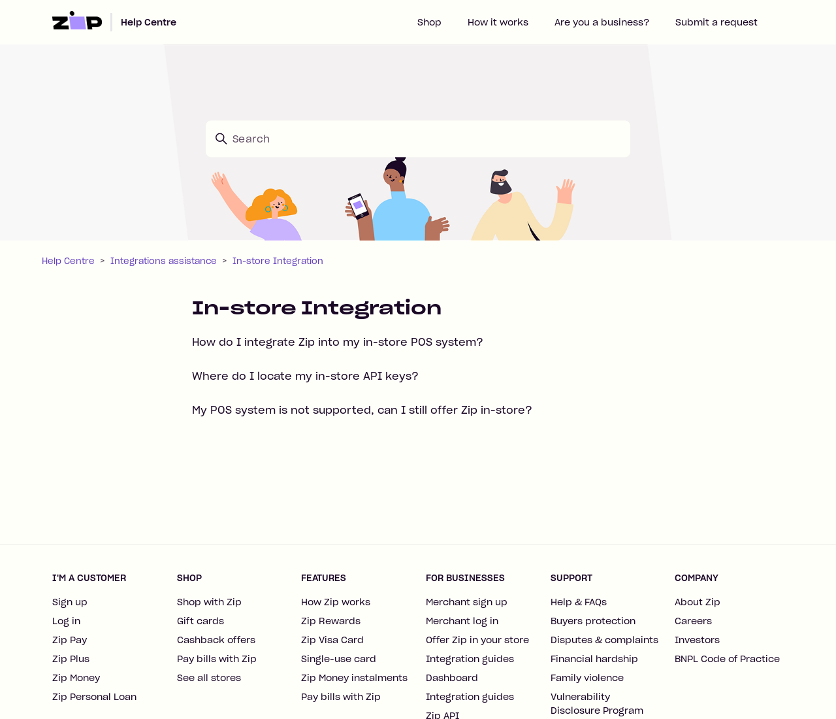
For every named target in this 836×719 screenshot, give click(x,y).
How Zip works (335, 602)
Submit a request (716, 22)
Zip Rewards (331, 621)
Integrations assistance (163, 261)
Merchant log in (462, 621)
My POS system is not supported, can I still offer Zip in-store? (362, 409)
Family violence (587, 678)
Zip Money (76, 678)
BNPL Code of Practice (727, 659)
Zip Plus (70, 659)
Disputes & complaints (604, 640)
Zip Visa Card (332, 640)
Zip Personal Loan (94, 697)
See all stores (209, 678)
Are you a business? (602, 22)
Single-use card (338, 659)
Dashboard (452, 678)
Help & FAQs (579, 602)
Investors (697, 640)
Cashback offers (216, 640)
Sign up (70, 602)
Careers (693, 621)
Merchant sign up (466, 602)
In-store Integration (278, 261)
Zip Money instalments (354, 678)
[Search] (418, 138)
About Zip (697, 602)
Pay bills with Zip (217, 659)
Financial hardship (594, 659)
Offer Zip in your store (477, 640)
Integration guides (470, 659)
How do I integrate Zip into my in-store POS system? (337, 341)
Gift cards (200, 621)
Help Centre (148, 22)
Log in (66, 621)
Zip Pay (69, 640)
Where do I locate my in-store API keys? (305, 375)
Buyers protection (593, 621)
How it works (498, 22)
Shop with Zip (209, 602)
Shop (429, 22)
